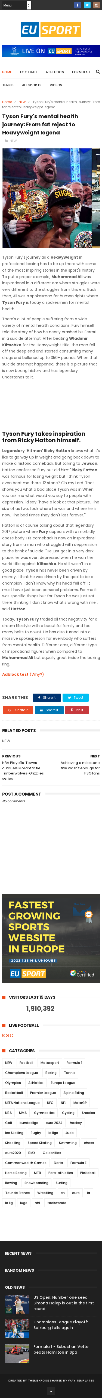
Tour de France (17, 1193)
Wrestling (45, 1193)
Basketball (14, 1092)
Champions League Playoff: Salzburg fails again (60, 1324)
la (88, 1193)
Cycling (68, 1112)
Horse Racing (16, 1173)
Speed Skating (40, 1142)
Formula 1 (81, 72)
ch (63, 1193)
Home (7, 72)
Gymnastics (44, 1112)
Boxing (51, 1072)
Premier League (43, 1092)
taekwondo (56, 1203)
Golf (8, 1122)
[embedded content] (43, 404)
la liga (53, 1132)
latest (7, 1035)
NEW (22, 102)
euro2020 (13, 1152)
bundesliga (29, 1122)
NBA (8, 1112)
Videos (56, 85)
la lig (9, 1203)
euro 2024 (54, 1122)
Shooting (12, 1142)
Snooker (88, 1112)
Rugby (36, 1132)
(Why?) (37, 674)
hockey (76, 1122)
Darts (58, 1162)
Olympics (13, 1082)
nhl (37, 1203)
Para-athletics (60, 1173)
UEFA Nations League (22, 1102)
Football (29, 72)
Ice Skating (14, 1132)
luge (23, 1203)
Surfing (61, 1183)
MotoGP (80, 1102)
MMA (23, 1112)
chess (89, 1142)
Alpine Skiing (73, 1092)
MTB (37, 1173)
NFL (63, 1102)
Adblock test (15, 674)
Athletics (55, 72)
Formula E (78, 1162)
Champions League (21, 1072)
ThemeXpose (38, 1380)
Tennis (8, 85)
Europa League (63, 1082)
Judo (70, 1132)
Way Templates (81, 1380)
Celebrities (52, 1152)
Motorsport (50, 1062)
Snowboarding (36, 1183)
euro (76, 1193)
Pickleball (87, 1173)
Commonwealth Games (26, 1162)
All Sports (32, 85)
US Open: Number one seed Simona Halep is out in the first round (63, 1303)
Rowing (11, 1183)
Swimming (68, 1142)
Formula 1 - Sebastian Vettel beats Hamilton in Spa (61, 1349)
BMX (31, 1152)
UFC (50, 1102)
